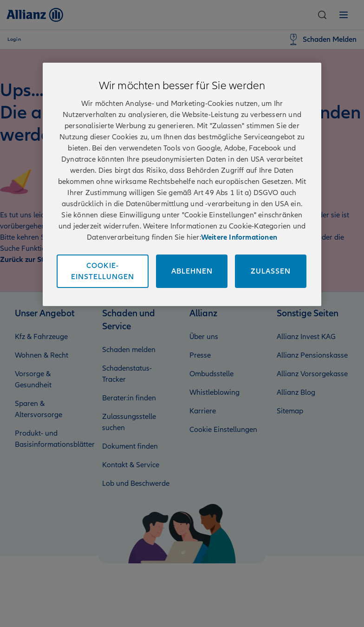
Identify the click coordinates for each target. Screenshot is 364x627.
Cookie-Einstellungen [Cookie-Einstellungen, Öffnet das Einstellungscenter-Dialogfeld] (102, 271)
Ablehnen (192, 270)
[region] (182, 184)
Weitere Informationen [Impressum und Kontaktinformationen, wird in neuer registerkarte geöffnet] (239, 237)
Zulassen (271, 270)
